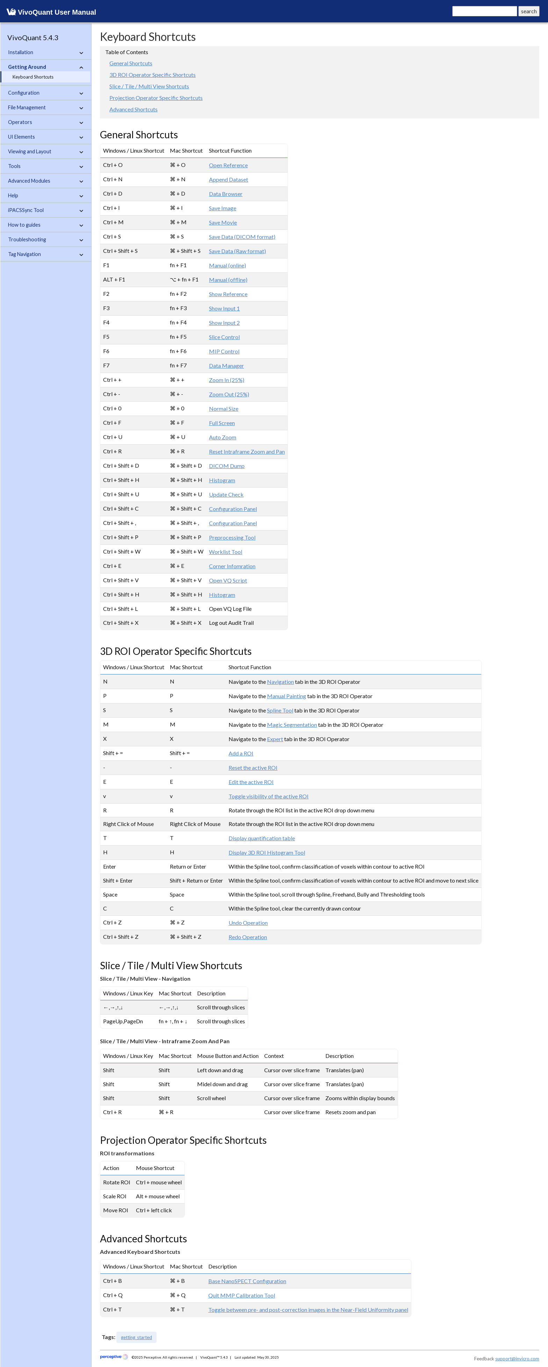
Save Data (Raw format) (237, 251)
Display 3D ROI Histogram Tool (267, 852)
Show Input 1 (224, 308)
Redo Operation (248, 937)
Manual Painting (286, 696)
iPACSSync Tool (45, 210)
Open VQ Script (228, 580)
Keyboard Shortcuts (33, 77)
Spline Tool (280, 710)
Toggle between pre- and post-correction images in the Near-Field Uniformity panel (308, 1309)
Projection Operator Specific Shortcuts (156, 97)
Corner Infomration (232, 566)
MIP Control (224, 351)
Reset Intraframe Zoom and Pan (247, 451)
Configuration (45, 92)
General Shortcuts (130, 63)
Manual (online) (227, 265)
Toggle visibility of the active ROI (269, 796)
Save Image (222, 208)
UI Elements (45, 136)
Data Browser (226, 193)
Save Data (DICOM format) (242, 236)
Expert (275, 739)
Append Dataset (228, 179)
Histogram (222, 480)
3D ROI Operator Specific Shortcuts (152, 74)
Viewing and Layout (45, 151)
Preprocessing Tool (232, 537)
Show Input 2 (224, 322)
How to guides (45, 224)
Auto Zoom (222, 437)
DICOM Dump (227, 465)
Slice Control (224, 337)
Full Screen (222, 422)
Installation (45, 52)
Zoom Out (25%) (229, 394)
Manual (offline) (228, 279)
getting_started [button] (136, 1337)
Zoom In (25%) (226, 380)
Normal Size (223, 408)
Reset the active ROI (253, 767)
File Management (45, 107)
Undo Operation (248, 922)
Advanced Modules (45, 180)
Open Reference (228, 165)
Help (45, 195)
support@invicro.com (517, 1358)
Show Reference (228, 294)
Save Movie (223, 222)
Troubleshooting (45, 239)
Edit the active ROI (251, 781)
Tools (45, 166)
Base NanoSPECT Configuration (247, 1281)
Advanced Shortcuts (133, 109)
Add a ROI (241, 753)
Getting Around (45, 67)
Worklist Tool (225, 551)
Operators (45, 122)
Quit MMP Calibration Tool (241, 1295)
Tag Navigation (45, 254)
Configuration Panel (233, 508)
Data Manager (226, 365)
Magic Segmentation (292, 724)
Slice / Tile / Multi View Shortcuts (149, 86)
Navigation (280, 681)
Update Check (226, 494)
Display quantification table (262, 838)
